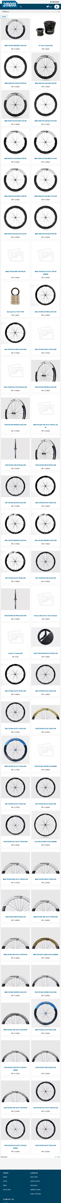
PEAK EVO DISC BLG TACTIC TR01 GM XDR (15, 841)
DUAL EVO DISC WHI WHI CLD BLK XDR (46, 540)
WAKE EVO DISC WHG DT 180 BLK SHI (45, 879)
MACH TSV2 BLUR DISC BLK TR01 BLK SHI (46, 653)
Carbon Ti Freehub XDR (15, 653)
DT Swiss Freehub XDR (46, 45)
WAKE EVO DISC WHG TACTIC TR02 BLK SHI (15, 879)
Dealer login (6, 1189)
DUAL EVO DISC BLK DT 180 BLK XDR (15, 691)
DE (58, 2)
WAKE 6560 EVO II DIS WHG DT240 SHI (45, 158)
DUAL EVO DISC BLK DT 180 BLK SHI (45, 691)
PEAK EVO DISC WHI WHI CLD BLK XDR (15, 425)
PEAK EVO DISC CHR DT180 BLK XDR (15, 465)
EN (53, 2)
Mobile (5, 1185)
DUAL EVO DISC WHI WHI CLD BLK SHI (15, 540)
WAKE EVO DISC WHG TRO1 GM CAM (15, 271)
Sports (5, 1181)
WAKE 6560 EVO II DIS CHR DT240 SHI (15, 121)
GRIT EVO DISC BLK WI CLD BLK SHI (45, 578)
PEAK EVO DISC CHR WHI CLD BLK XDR (46, 992)
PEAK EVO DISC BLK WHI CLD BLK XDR (15, 615)
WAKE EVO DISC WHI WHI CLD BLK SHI (15, 45)
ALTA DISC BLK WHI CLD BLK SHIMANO (46, 841)
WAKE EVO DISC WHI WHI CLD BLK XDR (15, 992)
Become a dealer (35, 1181)
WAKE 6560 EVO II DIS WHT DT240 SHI (45, 196)
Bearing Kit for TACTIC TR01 (15, 312)
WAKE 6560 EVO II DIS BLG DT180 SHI (15, 83)
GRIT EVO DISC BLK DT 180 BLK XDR (45, 804)
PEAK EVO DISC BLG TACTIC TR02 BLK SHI (45, 1108)
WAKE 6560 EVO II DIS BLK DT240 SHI (46, 121)
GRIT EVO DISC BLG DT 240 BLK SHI (15, 804)
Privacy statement (35, 1194)
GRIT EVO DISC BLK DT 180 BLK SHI (15, 578)
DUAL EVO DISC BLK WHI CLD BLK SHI (45, 312)
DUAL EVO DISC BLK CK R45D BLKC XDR (15, 387)
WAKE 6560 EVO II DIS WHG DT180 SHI (15, 158)
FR (56, 2)
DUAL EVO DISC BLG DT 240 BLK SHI (15, 728)
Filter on (30, 11)
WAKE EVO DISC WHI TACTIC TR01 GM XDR (46, 917)
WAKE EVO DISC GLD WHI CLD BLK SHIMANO (45, 954)
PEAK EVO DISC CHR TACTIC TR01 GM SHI (15, 1108)
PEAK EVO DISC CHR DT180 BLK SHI (45, 1067)
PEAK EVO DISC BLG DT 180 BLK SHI (45, 1145)
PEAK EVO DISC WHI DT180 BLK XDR (45, 465)
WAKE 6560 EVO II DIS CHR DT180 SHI (45, 83)
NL (51, 2)
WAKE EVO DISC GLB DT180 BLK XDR (45, 1030)
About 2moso (34, 1177)
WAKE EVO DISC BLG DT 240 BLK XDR (15, 766)
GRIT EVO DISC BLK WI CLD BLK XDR (15, 503)
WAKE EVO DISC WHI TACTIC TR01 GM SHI (15, 954)
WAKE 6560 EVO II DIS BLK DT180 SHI (45, 234)
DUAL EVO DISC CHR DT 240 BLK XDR (45, 349)
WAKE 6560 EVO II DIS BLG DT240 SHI (15, 234)
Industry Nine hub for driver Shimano (45, 615)
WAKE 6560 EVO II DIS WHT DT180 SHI (15, 196)
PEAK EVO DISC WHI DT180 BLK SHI (15, 917)
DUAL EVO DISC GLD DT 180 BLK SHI (45, 503)
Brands (5, 1177)
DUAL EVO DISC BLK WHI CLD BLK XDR (15, 349)
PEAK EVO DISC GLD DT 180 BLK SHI (45, 728)
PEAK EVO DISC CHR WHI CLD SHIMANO (46, 766)
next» (58, 1157)
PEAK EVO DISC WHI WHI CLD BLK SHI (45, 387)
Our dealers (33, 1185)
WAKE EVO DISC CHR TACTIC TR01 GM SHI (15, 1030)
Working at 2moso (35, 1189)
